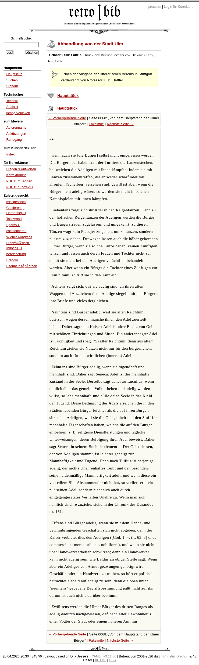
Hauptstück (68, 95)
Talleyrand (14, 219)
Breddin (12, 260)
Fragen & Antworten (21, 169)
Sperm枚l (13, 225)
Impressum (153, 7)
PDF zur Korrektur (19, 187)
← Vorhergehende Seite (67, 118)
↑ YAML (95, 656)
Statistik (12, 107)
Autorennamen (17, 127)
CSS (112, 660)
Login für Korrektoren (179, 7)
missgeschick (16, 202)
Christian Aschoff (175, 656)
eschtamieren (16, 231)
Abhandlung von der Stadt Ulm (90, 43)
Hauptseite (14, 74)
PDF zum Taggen (19, 181)
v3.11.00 (109, 656)
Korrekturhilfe (16, 175)
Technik (11, 101)
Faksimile (96, 124)
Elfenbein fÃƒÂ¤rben (21, 266)
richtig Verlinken (18, 113)
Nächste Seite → (120, 124)
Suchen (11, 80)
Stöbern (12, 86)
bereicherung (16, 254)
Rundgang (14, 140)
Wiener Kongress (19, 237)
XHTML (100, 660)
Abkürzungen (16, 134)
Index (10, 154)
